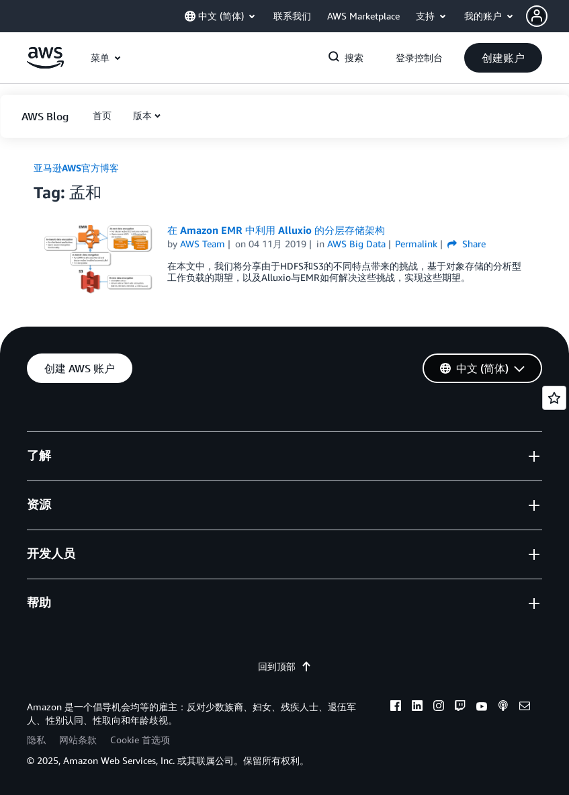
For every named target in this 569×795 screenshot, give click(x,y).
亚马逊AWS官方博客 (76, 167)
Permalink (416, 243)
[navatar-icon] (537, 16)
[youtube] (481, 707)
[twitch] (460, 707)
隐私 (36, 739)
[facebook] (395, 707)
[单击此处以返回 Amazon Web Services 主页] (45, 65)
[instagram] (438, 707)
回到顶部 (285, 666)
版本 (142, 115)
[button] (547, 16)
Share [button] (466, 243)
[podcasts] (503, 707)
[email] (524, 707)
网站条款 (78, 739)
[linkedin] (417, 707)
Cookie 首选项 (140, 739)
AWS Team (202, 243)
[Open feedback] (554, 398)
